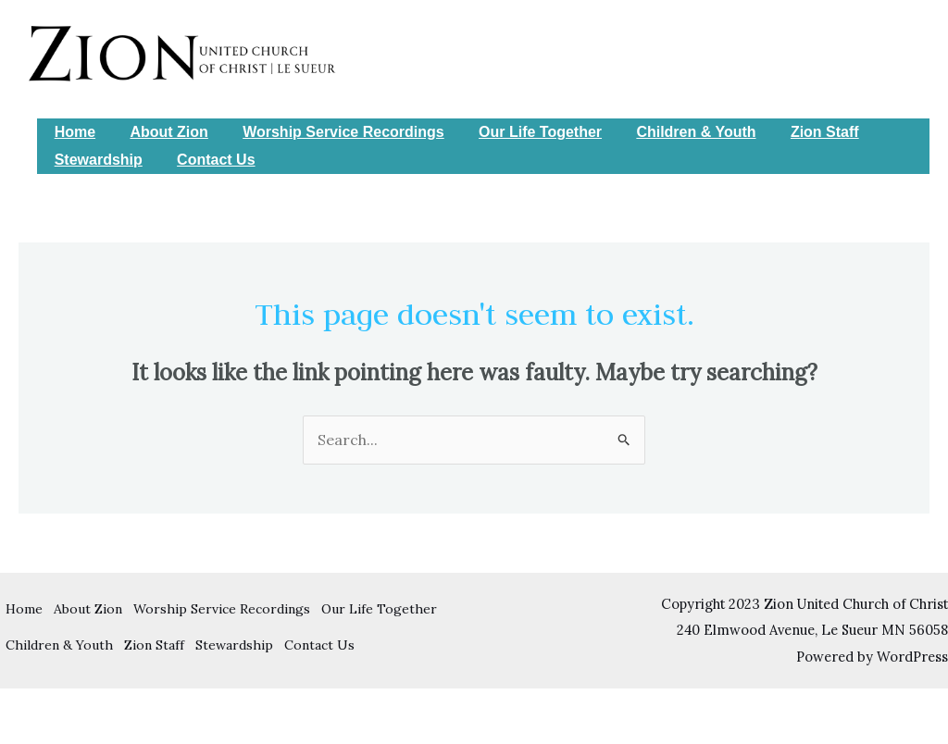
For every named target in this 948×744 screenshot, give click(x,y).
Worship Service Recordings (331, 132)
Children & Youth (673, 132)
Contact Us (208, 159)
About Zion (161, 132)
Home (72, 132)
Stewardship (96, 159)
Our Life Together (522, 132)
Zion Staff (798, 132)
